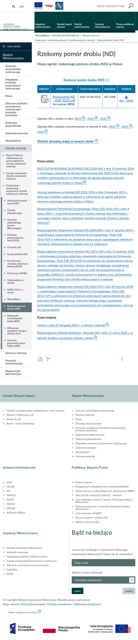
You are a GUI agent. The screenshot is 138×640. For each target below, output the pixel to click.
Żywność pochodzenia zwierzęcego (13, 69)
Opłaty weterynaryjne (87, 522)
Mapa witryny (11, 604)
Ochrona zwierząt (16, 353)
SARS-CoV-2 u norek (15, 291)
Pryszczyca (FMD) (17, 273)
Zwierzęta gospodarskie (13, 124)
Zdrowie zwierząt (90, 35)
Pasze (8, 96)
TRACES (11, 495)
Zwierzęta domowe (16, 133)
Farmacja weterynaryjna (14, 362)
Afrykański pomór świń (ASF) (17, 202)
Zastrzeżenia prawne (33, 604)
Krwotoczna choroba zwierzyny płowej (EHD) (17, 264)
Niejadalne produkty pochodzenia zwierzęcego (13, 84)
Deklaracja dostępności (87, 604)
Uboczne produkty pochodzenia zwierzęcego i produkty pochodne (16, 109)
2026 (103, 118)
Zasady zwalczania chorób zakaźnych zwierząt (16, 176)
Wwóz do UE (13, 419)
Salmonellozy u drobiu (15, 281)
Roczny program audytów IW (91, 518)
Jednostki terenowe (17, 552)
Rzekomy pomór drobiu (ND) (16, 307)
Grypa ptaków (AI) (17, 254)
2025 (90, 118)
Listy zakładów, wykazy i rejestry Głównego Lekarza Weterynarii (103, 501)
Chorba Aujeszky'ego (14, 212)
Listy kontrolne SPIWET (88, 513)
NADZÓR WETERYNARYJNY (65, 35)
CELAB (10, 487)
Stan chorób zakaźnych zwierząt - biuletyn (98, 495)
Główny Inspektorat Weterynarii (24, 548)
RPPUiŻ (10, 508)
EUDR (9, 574)
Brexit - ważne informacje (20, 423)
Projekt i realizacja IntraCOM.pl (22, 612)
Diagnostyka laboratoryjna (13, 372)
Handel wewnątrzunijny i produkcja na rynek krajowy (35, 410)
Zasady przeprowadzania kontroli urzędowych (31, 561)
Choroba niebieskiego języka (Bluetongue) (14, 224)
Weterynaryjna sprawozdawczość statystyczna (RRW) (104, 491)
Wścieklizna (13, 299)
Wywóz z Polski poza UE (19, 415)
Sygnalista (11, 569)
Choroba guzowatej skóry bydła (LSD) (16, 343)
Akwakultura (13, 141)
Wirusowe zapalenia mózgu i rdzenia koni (17, 331)
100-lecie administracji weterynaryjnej (27, 565)
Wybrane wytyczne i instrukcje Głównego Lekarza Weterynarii (102, 507)
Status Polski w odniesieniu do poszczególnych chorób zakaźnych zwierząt (16, 161)
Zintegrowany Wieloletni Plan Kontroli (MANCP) (101, 487)
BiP (49, 6)
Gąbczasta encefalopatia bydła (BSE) (14, 318)
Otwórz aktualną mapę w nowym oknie (65, 141)
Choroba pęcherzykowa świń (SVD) (15, 238)
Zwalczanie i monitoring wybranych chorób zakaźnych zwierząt (64, 40)
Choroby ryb (14, 247)
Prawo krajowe (83, 482)
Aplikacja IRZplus (15, 512)
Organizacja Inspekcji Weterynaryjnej (26, 556)
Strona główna (42, 35)
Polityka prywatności (59, 604)
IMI (8, 491)
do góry (128, 630)
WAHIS (10, 504)
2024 (77, 118)
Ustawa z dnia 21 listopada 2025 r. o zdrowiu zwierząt (71, 325)
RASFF (10, 500)
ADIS (9, 482)
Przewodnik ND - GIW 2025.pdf (64, 99)
